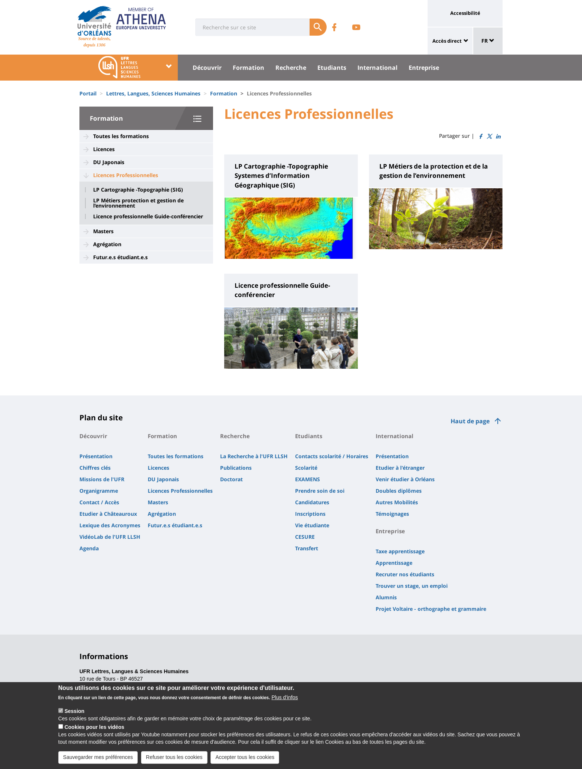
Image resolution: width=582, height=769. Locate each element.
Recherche (290, 67)
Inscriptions (310, 513)
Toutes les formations (121, 136)
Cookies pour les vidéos (94, 734)
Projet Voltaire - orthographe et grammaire (431, 608)
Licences (104, 149)
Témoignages (392, 513)
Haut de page (470, 421)
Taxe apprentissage (400, 551)
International (377, 67)
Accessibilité (465, 13)
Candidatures (312, 502)
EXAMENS (307, 479)
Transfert (306, 548)
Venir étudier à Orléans (405, 479)
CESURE (305, 536)
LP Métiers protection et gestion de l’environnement (138, 203)
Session (75, 718)
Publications (236, 467)
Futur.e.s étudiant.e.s (120, 257)
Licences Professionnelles (125, 175)
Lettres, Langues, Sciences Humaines (153, 93)
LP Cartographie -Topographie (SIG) (138, 189)
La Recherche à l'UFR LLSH (254, 456)
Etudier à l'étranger (400, 467)
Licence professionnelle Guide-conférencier (148, 216)
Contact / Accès (99, 502)
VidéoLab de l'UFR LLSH (109, 536)
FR (487, 40)
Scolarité (306, 467)
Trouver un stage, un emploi (412, 585)
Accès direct (447, 41)
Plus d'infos (284, 704)
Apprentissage (394, 562)
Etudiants (331, 67)
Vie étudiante (312, 525)
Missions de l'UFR (101, 479)
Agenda (89, 548)
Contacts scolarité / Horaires (331, 456)
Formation (248, 67)
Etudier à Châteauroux (108, 513)
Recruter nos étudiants (405, 574)
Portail (88, 93)
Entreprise (424, 67)
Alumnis (386, 597)
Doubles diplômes (399, 490)
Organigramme (98, 490)
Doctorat (231, 479)
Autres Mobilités (397, 502)
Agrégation (107, 244)
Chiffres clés (95, 467)
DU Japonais (108, 162)
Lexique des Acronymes (109, 525)
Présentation (95, 456)
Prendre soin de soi (319, 490)
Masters (103, 231)
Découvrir (207, 67)
